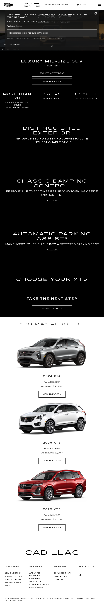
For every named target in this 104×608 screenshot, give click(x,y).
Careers (59, 580)
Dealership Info (63, 573)
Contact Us (60, 576)
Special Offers (13, 580)
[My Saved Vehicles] (81, 5)
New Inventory (13, 573)
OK (52, 46)
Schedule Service (39, 584)
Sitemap (34, 598)
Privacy (42, 598)
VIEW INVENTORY (52, 81)
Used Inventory (13, 576)
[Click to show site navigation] (98, 5)
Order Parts (36, 588)
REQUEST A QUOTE (52, 308)
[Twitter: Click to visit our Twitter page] (81, 574)
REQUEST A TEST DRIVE (52, 73)
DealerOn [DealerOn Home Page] (26, 598)
